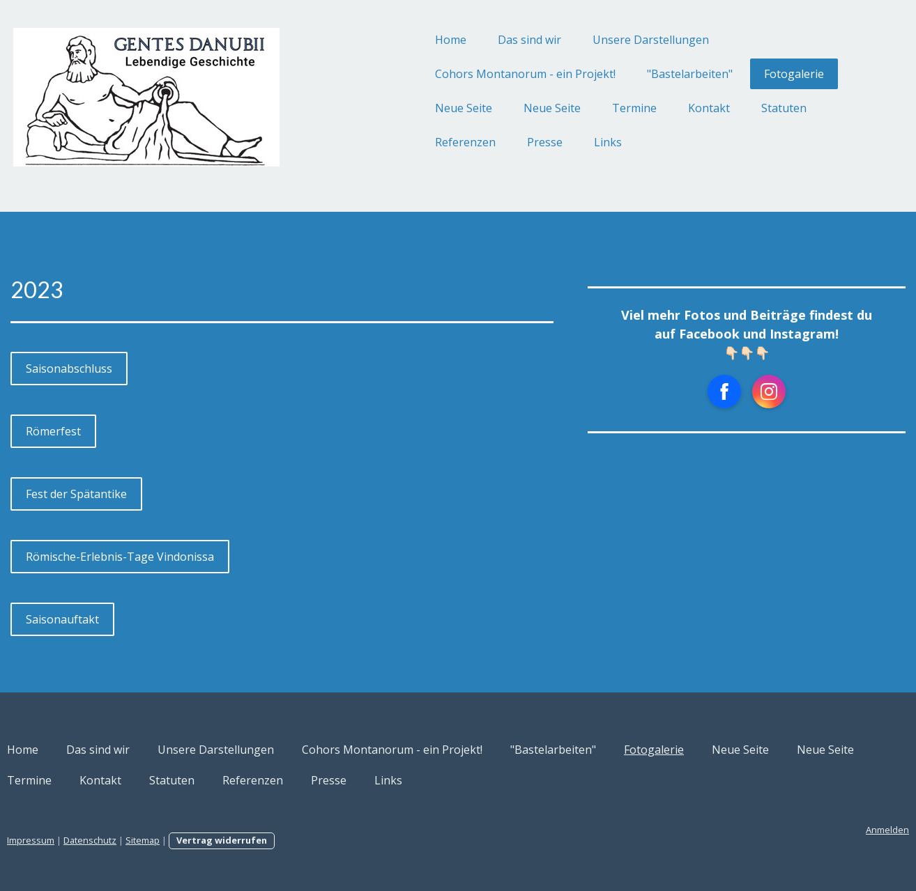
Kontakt (641, 108)
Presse (477, 142)
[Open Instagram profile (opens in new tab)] (725, 391)
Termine (566, 108)
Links (540, 142)
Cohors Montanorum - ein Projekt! (457, 74)
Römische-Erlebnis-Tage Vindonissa (187, 556)
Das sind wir (462, 39)
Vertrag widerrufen (289, 840)
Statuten (716, 108)
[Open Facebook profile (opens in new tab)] (681, 391)
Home (383, 39)
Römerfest (120, 431)
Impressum (98, 840)
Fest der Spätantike (143, 494)
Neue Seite (396, 108)
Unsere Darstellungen (583, 39)
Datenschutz (157, 840)
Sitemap (210, 840)
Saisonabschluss (136, 368)
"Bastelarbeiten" (622, 74)
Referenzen (397, 142)
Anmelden (819, 829)
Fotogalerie (726, 74)
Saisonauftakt (130, 619)
